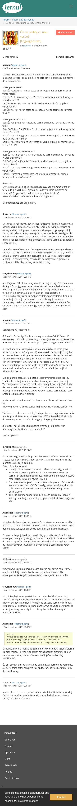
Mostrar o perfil (19, 65)
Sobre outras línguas (23, 19)
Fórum (5, 19)
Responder (65, 32)
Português (10, 732)
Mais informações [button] (28, 801)
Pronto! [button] (61, 797)
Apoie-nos (10, 752)
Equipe (8, 746)
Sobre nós (10, 739)
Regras (8, 771)
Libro (7, 758)
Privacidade (11, 765)
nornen (27, 45)
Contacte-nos (12, 778)
